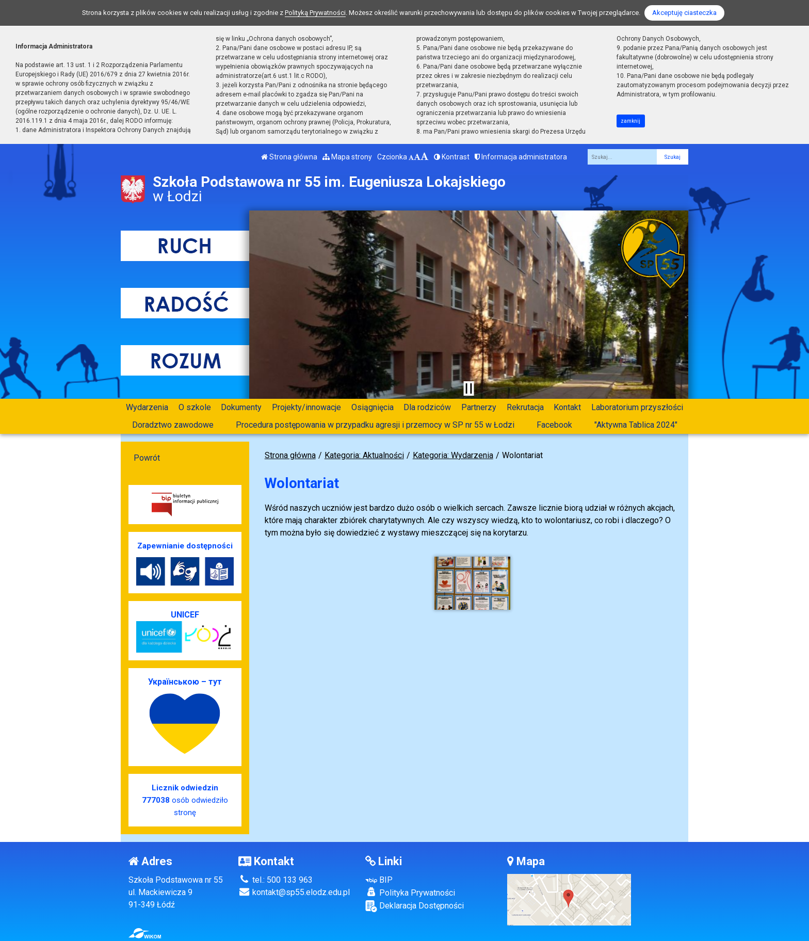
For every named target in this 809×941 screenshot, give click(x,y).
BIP (379, 880)
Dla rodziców (427, 407)
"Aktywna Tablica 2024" (635, 425)
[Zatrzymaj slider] (468, 388)
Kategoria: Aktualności (364, 455)
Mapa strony (347, 157)
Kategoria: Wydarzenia (453, 455)
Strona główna (289, 157)
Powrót (147, 458)
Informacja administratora (521, 157)
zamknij (630, 121)
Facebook (554, 425)
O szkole (195, 407)
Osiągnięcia (372, 407)
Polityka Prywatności (410, 892)
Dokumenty (241, 407)
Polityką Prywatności (315, 13)
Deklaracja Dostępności (414, 906)
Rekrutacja (525, 407)
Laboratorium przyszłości (637, 407)
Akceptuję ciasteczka (684, 13)
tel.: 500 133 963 (275, 880)
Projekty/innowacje (306, 407)
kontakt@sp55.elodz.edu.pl (294, 892)
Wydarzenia (147, 407)
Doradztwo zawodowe (173, 425)
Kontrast (452, 157)
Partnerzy (478, 407)
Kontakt (567, 407)
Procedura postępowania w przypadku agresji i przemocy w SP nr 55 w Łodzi (375, 425)
